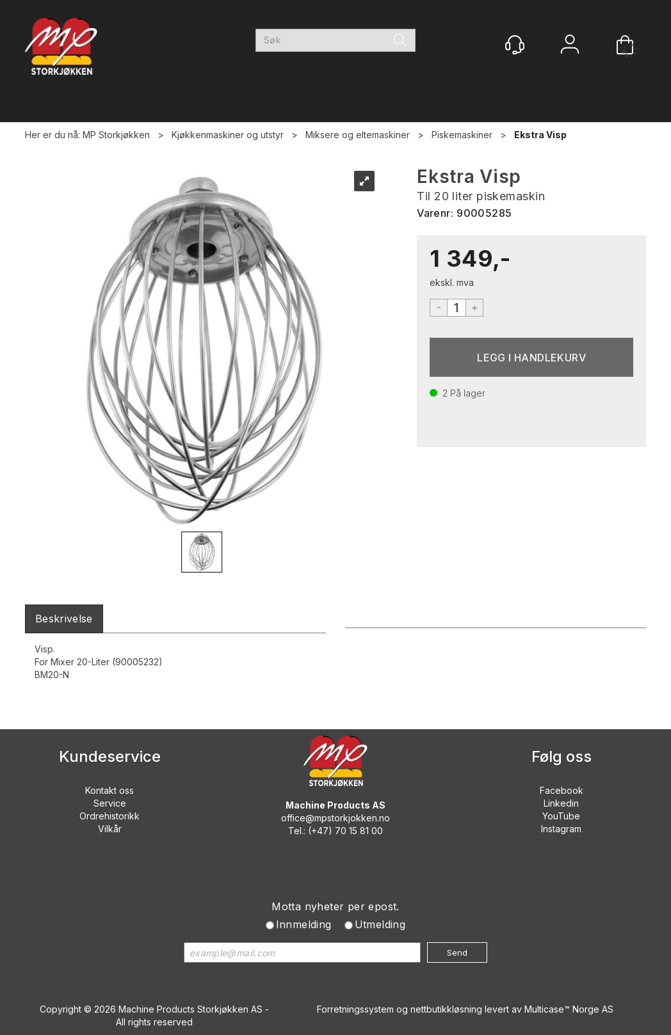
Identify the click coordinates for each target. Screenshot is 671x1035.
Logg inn (570, 46)
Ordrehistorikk (109, 815)
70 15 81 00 (359, 830)
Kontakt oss (109, 790)
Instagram (561, 828)
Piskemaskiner (462, 134)
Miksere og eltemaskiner (357, 134)
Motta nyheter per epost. (335, 906)
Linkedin (561, 803)
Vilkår (110, 828)
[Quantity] (456, 308)
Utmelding (380, 924)
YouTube (561, 815)
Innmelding (304, 924)
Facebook (561, 790)
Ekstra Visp (540, 134)
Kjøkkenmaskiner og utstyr (228, 134)
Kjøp (531, 357)
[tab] (64, 618)
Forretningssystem (355, 1009)
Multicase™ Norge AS (568, 1009)
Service (109, 803)
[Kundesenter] (515, 45)
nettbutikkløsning (446, 1009)
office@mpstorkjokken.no (335, 817)
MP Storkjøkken (116, 134)
